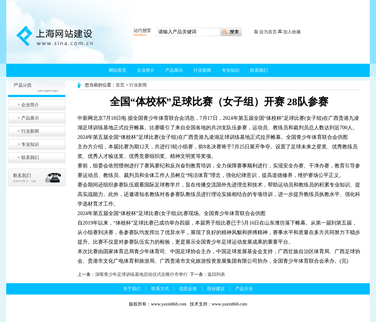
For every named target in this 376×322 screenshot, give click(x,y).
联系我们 (259, 70)
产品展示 (174, 70)
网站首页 (117, 70)
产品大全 (244, 288)
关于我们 (132, 288)
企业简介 (146, 70)
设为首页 (268, 31)
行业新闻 (202, 70)
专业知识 (230, 70)
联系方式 (160, 288)
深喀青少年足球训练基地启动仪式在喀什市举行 (141, 274)
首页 (120, 85)
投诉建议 (216, 288)
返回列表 (216, 274)
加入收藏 (292, 31)
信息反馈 (188, 288)
